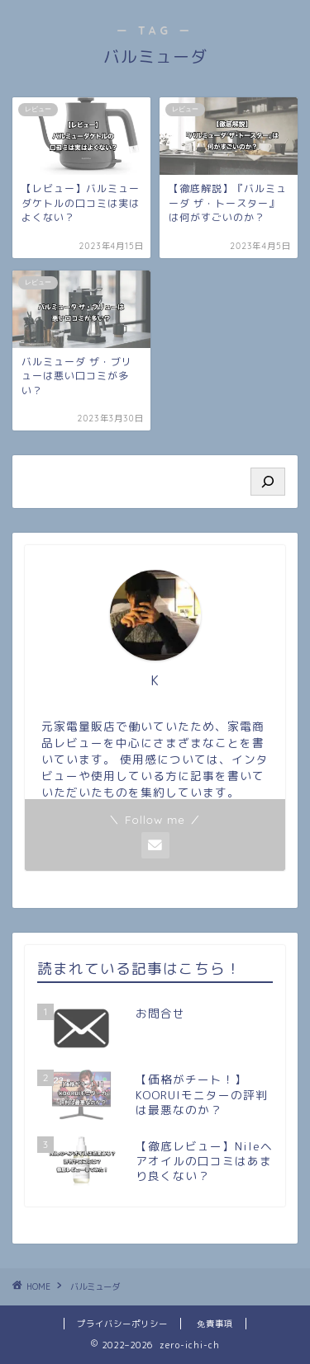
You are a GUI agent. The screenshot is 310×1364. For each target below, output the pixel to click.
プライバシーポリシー (122, 1323)
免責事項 (215, 1323)
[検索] (267, 482)
